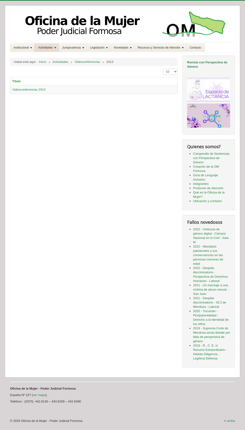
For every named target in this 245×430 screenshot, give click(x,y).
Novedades (123, 47)
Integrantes (201, 184)
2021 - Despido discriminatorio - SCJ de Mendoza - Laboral (209, 302)
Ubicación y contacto (207, 201)
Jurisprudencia (73, 47)
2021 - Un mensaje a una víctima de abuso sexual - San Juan (210, 289)
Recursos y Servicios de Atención (161, 47)
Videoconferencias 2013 (28, 89)
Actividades (47, 47)
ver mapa (39, 395)
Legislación (99, 47)
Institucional (23, 47)
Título (16, 81)
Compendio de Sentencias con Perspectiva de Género (211, 158)
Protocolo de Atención (208, 188)
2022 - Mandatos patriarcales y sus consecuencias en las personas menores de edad (208, 255)
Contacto (195, 47)
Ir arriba (229, 421)
